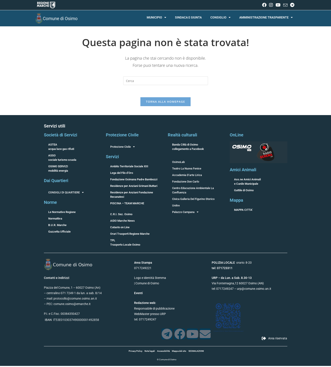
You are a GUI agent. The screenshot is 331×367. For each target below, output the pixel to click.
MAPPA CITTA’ (243, 211)
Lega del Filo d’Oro (121, 174)
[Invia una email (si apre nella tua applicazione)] (285, 5)
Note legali (150, 352)
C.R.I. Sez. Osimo (121, 215)
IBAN (48, 321)
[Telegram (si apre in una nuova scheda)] (291, 5)
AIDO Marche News (122, 221)
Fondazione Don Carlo (185, 182)
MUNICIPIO (156, 17)
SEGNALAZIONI (196, 352)
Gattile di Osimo (244, 191)
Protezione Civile (122, 148)
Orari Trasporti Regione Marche (130, 234)
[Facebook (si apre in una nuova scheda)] (264, 5)
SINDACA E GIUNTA (188, 17)
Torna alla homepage (165, 103)
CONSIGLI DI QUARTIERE (66, 193)
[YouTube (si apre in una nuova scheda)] (278, 5)
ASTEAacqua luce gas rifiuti (61, 148)
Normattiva (55, 219)
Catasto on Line (120, 228)
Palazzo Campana (185, 213)
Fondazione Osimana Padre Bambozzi (133, 180)
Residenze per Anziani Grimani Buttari (133, 187)
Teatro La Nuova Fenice (186, 169)
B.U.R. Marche (57, 226)
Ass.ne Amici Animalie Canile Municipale (247, 182)
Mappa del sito (179, 352)
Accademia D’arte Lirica (187, 176)
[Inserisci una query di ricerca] (165, 80)
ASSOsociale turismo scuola (62, 159)
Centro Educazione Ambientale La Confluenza (193, 191)
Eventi (138, 294)
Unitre (176, 206)
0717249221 (142, 269)
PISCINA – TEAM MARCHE (127, 204)
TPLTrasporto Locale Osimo (125, 243)
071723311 (225, 269)
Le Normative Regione (62, 213)
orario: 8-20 (232, 263)
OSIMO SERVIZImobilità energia (58, 169)
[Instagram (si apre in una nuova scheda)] (271, 5)
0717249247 (225, 290)
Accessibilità (163, 352)
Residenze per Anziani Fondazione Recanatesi (131, 195)
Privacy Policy (135, 352)
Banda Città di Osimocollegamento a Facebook (188, 148)
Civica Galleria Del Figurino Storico (193, 200)
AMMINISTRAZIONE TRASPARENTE (266, 17)
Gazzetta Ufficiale (59, 232)
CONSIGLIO (220, 17)
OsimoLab (178, 163)
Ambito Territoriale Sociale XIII (129, 167)
